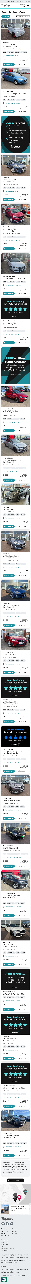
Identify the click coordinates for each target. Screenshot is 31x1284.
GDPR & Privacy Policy (19, 1275)
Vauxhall (14, 1233)
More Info (22, 64)
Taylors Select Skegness (13, 240)
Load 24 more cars (15, 1180)
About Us (4, 1231)
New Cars (4, 1242)
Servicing (4, 1250)
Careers (3, 1233)
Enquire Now (8, 64)
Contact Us (27, 1)
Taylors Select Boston (12, 55)
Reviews (22, 5)
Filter (6, 16)
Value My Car (10, 1)
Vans (3, 1246)
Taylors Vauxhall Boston (13, 103)
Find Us (19, 1)
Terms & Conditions (6, 1275)
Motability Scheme (7, 1248)
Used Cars (4, 1244)
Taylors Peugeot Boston (13, 810)
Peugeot (14, 1231)
